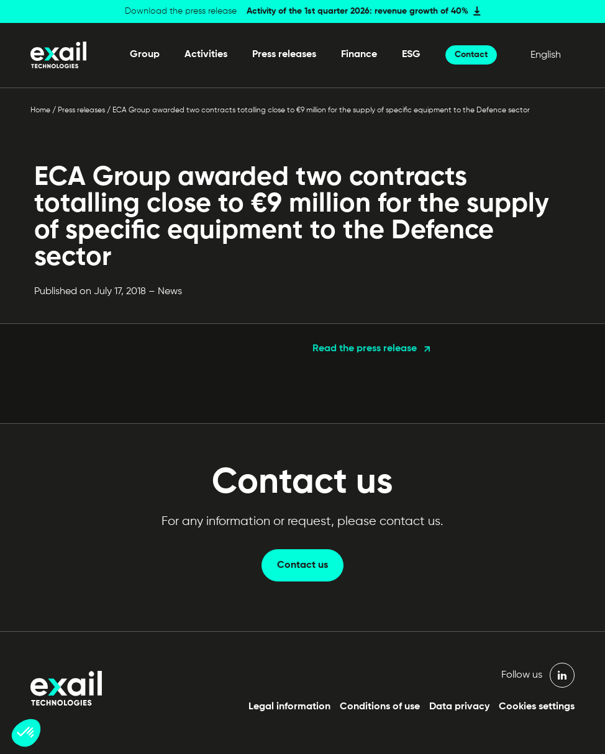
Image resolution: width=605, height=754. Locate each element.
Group (145, 55)
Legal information (289, 707)
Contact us (302, 565)
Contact (471, 54)
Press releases (284, 55)
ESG (411, 55)
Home (40, 110)
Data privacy (459, 707)
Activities (205, 55)
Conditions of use (380, 707)
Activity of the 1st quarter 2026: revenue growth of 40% (357, 11)
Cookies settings (537, 707)
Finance (359, 55)
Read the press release (364, 349)
